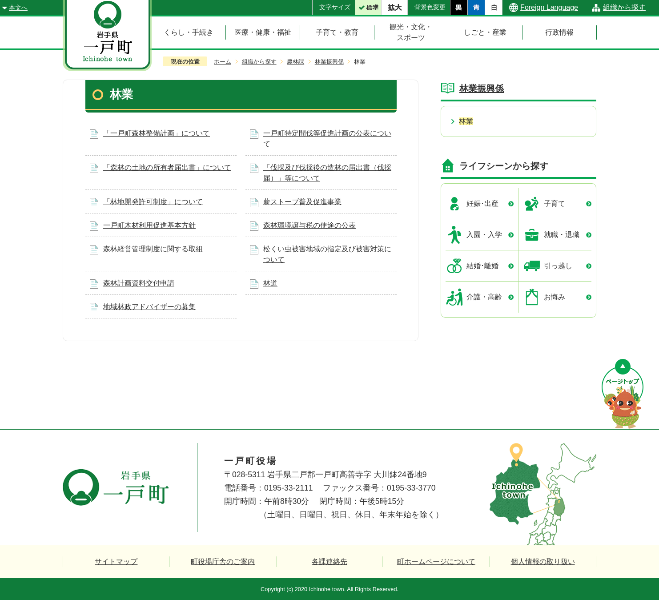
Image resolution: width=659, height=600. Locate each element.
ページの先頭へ (622, 394)
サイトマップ (116, 561)
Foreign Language (549, 7)
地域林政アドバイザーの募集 (149, 306)
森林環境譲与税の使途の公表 (309, 225)
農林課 (295, 61)
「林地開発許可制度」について (153, 201)
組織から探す (624, 7)
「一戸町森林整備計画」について (156, 133)
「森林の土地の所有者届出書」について (167, 167)
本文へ (18, 7)
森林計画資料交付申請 (138, 283)
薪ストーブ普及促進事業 (302, 201)
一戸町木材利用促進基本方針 (149, 225)
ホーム (222, 61)
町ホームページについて (436, 561)
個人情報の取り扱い (543, 561)
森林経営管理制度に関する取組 (153, 249)
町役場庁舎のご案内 (223, 561)
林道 (270, 283)
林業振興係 (329, 61)
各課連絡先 (329, 561)
